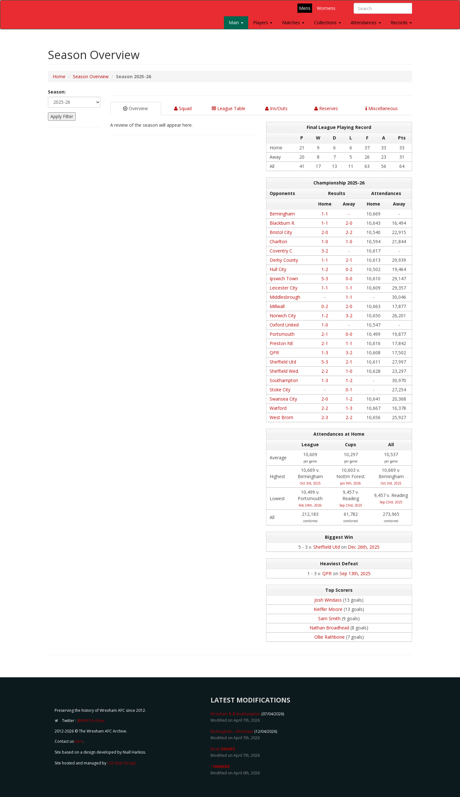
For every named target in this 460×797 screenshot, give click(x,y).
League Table (228, 108)
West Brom (281, 417)
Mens (304, 8)
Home (59, 76)
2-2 (349, 232)
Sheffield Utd (283, 362)
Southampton (284, 380)
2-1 (349, 260)
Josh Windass (328, 600)
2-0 (349, 223)
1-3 (324, 353)
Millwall (277, 306)
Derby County (284, 260)
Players (262, 22)
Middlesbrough (285, 297)
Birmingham (282, 214)
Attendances (366, 22)
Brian (223, 749)
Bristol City (281, 232)
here (79, 741)
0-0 (349, 278)
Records (401, 22)
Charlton (278, 241)
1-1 (324, 214)
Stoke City (280, 390)
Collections (327, 22)
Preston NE (281, 343)
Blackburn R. (282, 223)
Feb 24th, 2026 (310, 505)
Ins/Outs (276, 108)
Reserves (326, 108)
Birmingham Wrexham (232, 731)
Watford (278, 408)
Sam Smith (329, 618)
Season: (57, 92)
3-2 (324, 251)
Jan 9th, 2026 (350, 483)
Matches (293, 22)
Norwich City (283, 315)
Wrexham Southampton (235, 714)
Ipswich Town (284, 278)
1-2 (324, 269)
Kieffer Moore (328, 609)
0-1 (349, 390)
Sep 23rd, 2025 (350, 505)
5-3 (324, 278)
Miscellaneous (381, 108)
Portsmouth (282, 334)
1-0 (324, 241)
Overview (135, 108)
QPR (274, 353)
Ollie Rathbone (329, 637)
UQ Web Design (121, 763)
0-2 (349, 269)
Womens (326, 8)
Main (236, 22)
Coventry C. (281, 251)
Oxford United (284, 325)
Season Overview (91, 76)
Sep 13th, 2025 (355, 573)
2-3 (324, 417)
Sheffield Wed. (284, 371)
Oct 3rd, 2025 (310, 483)
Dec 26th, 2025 (363, 547)
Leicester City (283, 288)
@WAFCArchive (91, 720)
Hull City (278, 269)
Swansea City (283, 399)
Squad (183, 108)
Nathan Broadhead (329, 628)
